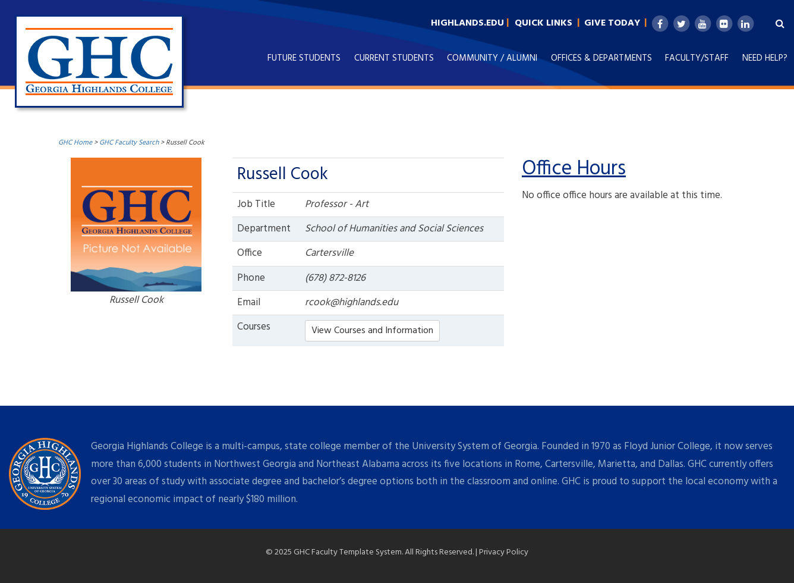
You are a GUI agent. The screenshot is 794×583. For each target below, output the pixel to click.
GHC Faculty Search (129, 142)
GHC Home (75, 142)
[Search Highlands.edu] (777, 23)
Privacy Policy (503, 552)
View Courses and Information (372, 330)
